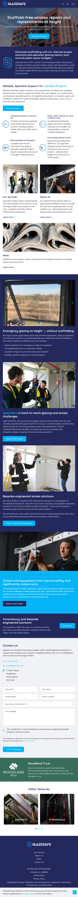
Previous (6, 303)
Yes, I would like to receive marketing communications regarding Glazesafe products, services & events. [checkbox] (38, 730)
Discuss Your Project (14, 439)
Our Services (39, 852)
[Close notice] (75, 892)
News (39, 859)
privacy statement (29, 741)
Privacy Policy (39, 879)
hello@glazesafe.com (13, 666)
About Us (39, 855)
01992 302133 (10, 661)
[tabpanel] (21, 809)
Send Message (13, 749)
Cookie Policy (39, 875)
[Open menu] (72, 4)
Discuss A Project (39, 36)
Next (72, 303)
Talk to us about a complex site (19, 523)
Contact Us (67, 626)
